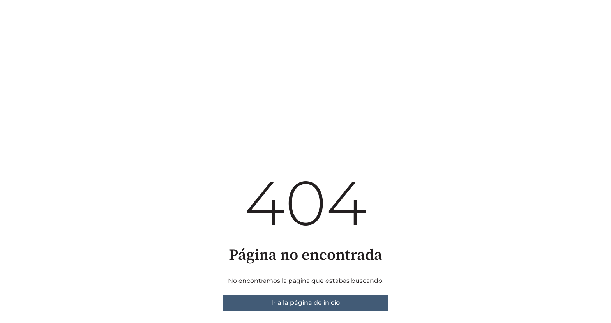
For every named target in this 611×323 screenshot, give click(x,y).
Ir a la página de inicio (305, 302)
